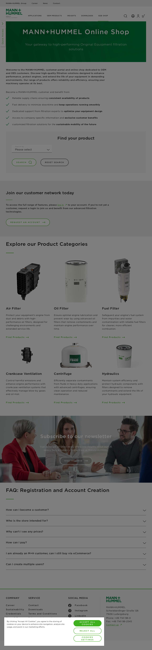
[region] (54, 631)
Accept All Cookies (87, 623)
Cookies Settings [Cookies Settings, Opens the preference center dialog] (87, 638)
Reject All (87, 631)
